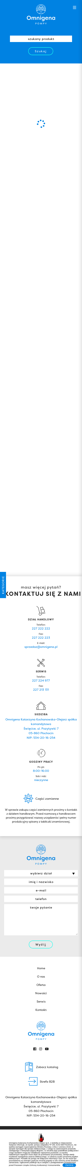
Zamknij (69, 1165)
